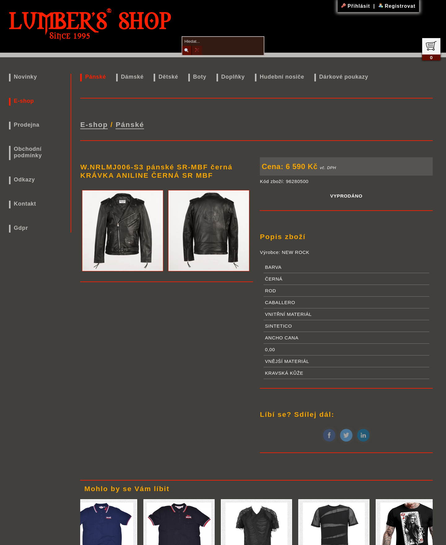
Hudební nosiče (282, 77)
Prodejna (27, 125)
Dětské (168, 77)
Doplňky (233, 77)
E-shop (24, 101)
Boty (199, 77)
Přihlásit (356, 6)
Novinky (25, 77)
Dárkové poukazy (343, 77)
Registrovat (396, 6)
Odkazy (24, 180)
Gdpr (21, 228)
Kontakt (25, 204)
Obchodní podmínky (28, 152)
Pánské (95, 77)
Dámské (132, 77)
